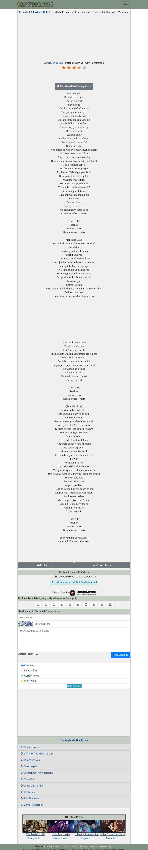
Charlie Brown (30, 747)
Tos (64, 846)
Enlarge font (29, 670)
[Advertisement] (74, 37)
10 (110, 604)
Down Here (28, 792)
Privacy (50, 846)
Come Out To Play (32, 785)
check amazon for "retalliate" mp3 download (74, 582)
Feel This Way (30, 798)
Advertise (102, 846)
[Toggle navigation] (125, 4)
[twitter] (45, 846)
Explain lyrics (46, 565)
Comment (28, 665)
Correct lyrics (102, 565)
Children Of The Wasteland (37, 772)
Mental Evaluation (32, 804)
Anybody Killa (40, 12)
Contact (92, 846)
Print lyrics (28, 680)
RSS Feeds (72, 846)
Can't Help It (29, 766)
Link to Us (83, 846)
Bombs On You (30, 760)
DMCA (58, 846)
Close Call (28, 779)
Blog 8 (111, 846)
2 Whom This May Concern (37, 753)
